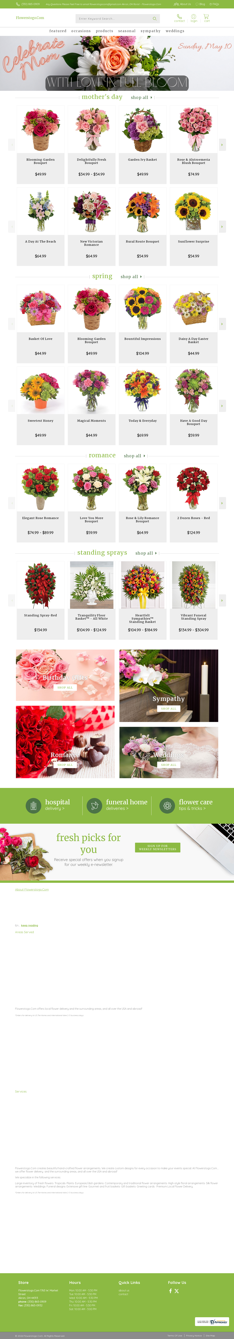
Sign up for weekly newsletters (157, 847)
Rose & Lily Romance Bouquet (142, 519)
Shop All (140, 97)
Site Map (210, 1335)
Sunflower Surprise (193, 241)
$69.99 (142, 435)
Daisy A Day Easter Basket (193, 340)
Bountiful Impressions (142, 339)
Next (222, 145)
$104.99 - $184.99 (142, 629)
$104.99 (142, 353)
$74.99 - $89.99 (40, 532)
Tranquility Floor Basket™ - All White (91, 616)
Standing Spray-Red (40, 615)
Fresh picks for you (88, 849)
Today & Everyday (143, 421)
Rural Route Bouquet (142, 241)
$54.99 (142, 256)
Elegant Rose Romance (40, 518)
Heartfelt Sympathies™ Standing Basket (142, 618)
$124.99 (193, 532)
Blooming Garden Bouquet (40, 161)
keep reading (29, 925)
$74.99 (193, 174)
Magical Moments (91, 421)
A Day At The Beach (40, 241)
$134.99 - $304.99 (194, 629)
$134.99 (40, 629)
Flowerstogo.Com (30, 18)
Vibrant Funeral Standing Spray (193, 616)
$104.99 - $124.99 (91, 629)
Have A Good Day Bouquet (193, 422)
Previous (11, 145)
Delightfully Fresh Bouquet (91, 161)
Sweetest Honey (40, 421)
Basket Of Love (40, 339)
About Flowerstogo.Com (32, 889)
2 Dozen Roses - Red (193, 518)
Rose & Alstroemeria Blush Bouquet (193, 161)
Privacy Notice (194, 1335)
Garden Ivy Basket (142, 159)
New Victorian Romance (91, 243)
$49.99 (40, 174)
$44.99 (40, 353)
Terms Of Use (174, 1335)
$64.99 (40, 256)
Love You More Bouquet (91, 519)
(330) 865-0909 (30, 4)
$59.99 (193, 435)
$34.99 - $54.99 (91, 174)
